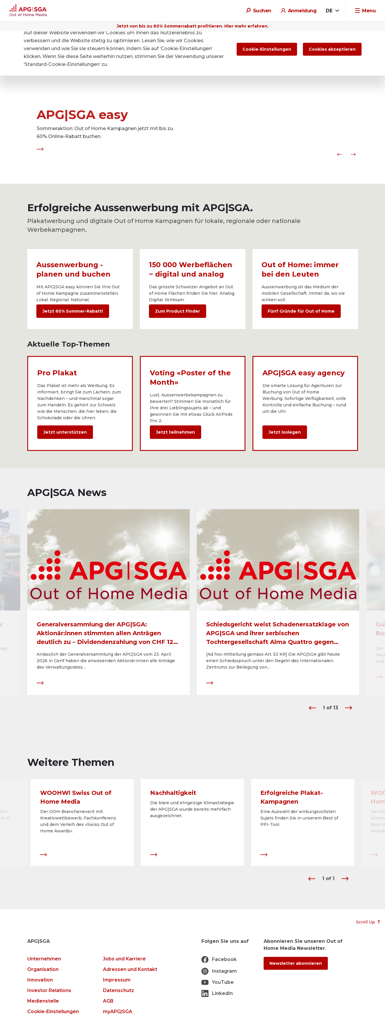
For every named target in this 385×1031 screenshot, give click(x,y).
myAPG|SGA (117, 1011)
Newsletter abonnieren (295, 963)
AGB (108, 1001)
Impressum (116, 980)
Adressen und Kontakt (130, 969)
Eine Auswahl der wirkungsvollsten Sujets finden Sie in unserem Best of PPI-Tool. (299, 818)
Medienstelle (43, 1001)
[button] (338, 154)
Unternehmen (44, 959)
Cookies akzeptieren (332, 49)
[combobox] (332, 10)
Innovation (40, 980)
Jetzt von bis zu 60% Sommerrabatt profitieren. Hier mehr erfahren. (193, 26)
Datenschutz (118, 990)
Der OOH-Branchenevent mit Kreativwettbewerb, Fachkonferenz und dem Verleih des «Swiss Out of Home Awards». (78, 821)
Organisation (43, 969)
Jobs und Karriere (124, 959)
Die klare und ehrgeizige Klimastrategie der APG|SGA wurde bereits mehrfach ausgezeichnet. (192, 809)
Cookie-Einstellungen (53, 1011)
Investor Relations (49, 990)
